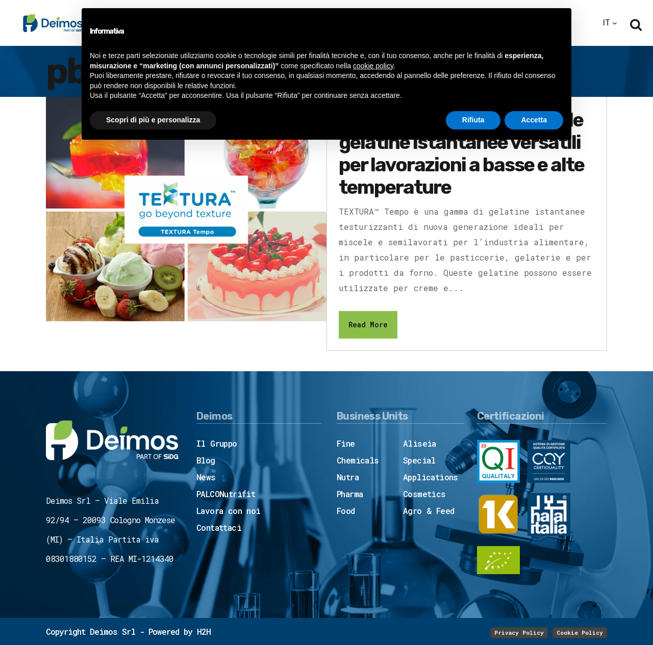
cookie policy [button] (373, 66)
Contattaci (218, 527)
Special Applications (430, 468)
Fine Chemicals (358, 452)
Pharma (350, 493)
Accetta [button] (534, 120)
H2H (204, 631)
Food (346, 510)
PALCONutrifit (225, 493)
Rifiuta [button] (473, 120)
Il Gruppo (216, 443)
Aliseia (419, 443)
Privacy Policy (519, 632)
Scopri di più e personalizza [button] (153, 120)
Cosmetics (424, 493)
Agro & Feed (428, 510)
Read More (368, 324)
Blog (205, 460)
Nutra (348, 477)
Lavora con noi (228, 510)
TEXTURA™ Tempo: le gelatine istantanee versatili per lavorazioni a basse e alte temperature (461, 153)
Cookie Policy (580, 632)
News (206, 477)
